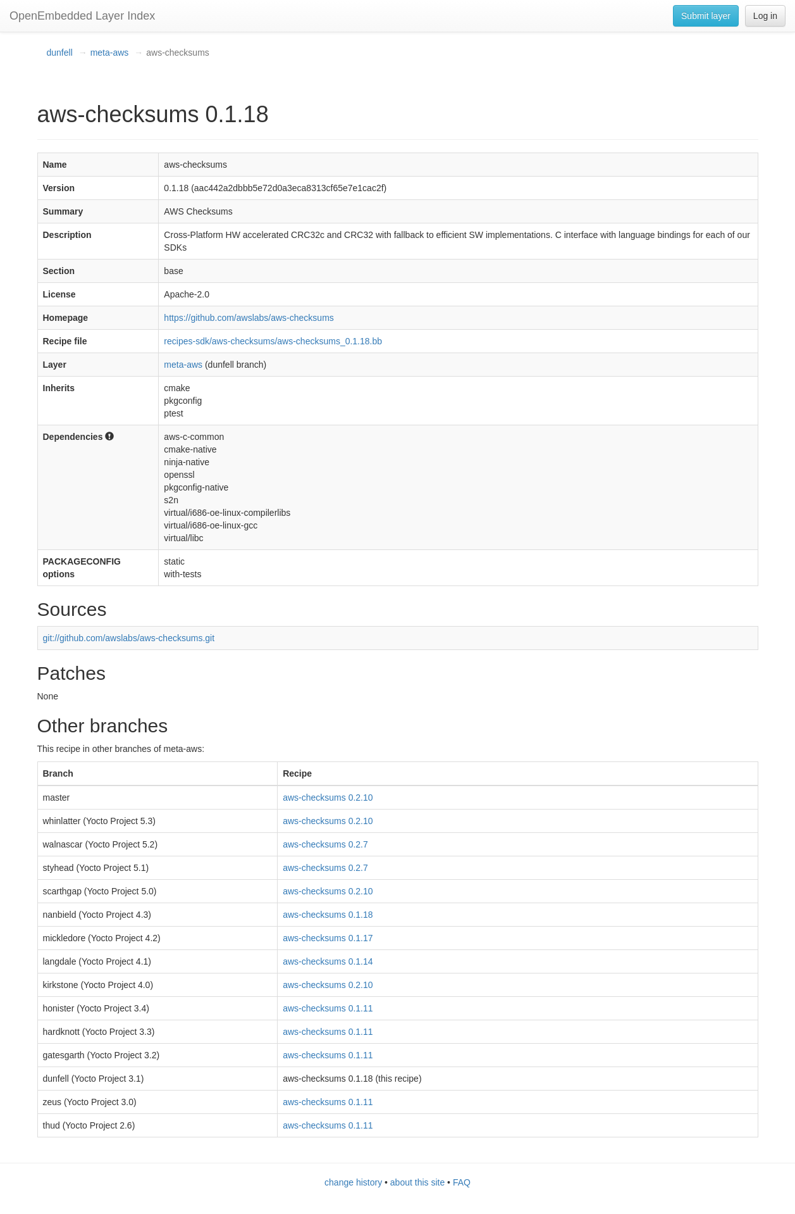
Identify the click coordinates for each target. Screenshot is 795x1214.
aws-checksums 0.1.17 (328, 938)
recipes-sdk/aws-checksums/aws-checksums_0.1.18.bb (273, 341)
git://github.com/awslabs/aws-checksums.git (129, 638)
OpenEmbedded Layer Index (82, 15)
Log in (765, 16)
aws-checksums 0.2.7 (325, 844)
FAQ (462, 1182)
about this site (417, 1182)
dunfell (60, 52)
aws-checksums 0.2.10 (328, 797)
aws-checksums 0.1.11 (328, 1008)
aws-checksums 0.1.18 (328, 915)
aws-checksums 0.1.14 (328, 961)
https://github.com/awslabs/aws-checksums (248, 318)
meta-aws (109, 52)
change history (353, 1182)
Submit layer (705, 16)
